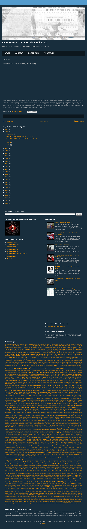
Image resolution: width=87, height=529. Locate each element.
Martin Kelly (62, 439)
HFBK (57, 414)
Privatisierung (34, 457)
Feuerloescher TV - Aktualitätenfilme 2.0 (24, 42)
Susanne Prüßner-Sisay (25, 486)
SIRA (68, 478)
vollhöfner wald (41, 498)
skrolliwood (34, 480)
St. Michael (44, 481)
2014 (7, 174)
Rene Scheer (58, 465)
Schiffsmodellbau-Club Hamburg (58, 472)
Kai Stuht (74, 422)
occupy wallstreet (31, 449)
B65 (17, 357)
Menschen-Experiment (65, 440)
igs (30, 417)
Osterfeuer (60, 450)
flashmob (7, 392)
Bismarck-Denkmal (31, 360)
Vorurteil (68, 498)
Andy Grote (44, 351)
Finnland (64, 390)
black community (48, 360)
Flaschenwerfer (78, 390)
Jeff (39, 420)
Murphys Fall (78, 444)
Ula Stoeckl (64, 493)
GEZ (55, 400)
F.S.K (17, 383)
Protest (12, 460)
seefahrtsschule (48, 476)
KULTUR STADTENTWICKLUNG (27, 429)
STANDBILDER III (12, 249)
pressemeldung (18, 457)
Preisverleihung (64, 456)
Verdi (6, 496)
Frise (17, 395)
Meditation (29, 440)
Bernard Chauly (78, 359)
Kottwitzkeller (27, 427)
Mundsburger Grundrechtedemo (66, 444)
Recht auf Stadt (47, 463)
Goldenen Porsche (77, 401)
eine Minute (66, 379)
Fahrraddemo (61, 383)
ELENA (32, 380)
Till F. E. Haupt (19, 491)
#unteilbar (36, 344)
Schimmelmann (27, 473)
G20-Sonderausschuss (28, 398)
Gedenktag (79, 398)
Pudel (54, 460)
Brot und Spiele (67, 362)
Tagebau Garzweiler (21, 488)
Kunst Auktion (66, 429)
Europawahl (75, 382)
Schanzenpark (9, 472)
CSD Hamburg (65, 368)
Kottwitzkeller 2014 (47, 427)
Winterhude (8, 501)
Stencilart (34, 483)
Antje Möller (37, 352)
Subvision (75, 485)
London (23, 436)
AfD (46, 347)
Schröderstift (24, 475)
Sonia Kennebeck (70, 480)
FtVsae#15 (73, 395)
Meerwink (39, 440)
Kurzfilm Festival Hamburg (42, 431)
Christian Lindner (63, 365)
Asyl (48, 355)
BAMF (61, 357)
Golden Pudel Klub (67, 401)
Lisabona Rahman (65, 434)
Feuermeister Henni (56, 389)
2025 (7, 132)
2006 (7, 195)
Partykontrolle (9, 452)
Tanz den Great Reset (72, 488)
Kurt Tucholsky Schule (28, 431)
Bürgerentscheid (66, 363)
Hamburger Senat (48, 409)
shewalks (79, 476)
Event (80, 382)
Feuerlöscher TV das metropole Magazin (40, 389)
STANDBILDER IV (12, 251)
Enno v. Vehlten (69, 380)
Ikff (36, 417)
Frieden (80, 393)
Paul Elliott (15, 452)
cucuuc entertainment (10, 370)
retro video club (9, 467)
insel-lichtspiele (70, 417)
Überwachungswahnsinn (45, 493)
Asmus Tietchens (42, 355)
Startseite (44, 122)
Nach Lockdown (37, 445)
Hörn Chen (73, 415)
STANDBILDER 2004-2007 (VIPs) (17, 254)
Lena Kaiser (74, 432)
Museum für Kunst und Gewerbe (13, 445)
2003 (7, 203)
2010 (7, 185)
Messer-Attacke (9, 442)
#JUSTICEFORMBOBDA (22, 344)
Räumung (40, 463)
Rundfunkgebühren (47, 468)
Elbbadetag (71, 379)
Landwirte (26, 432)
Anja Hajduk (50, 351)
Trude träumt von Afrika (59, 491)
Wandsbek (20, 499)
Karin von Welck (20, 423)
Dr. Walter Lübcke (70, 377)
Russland (55, 468)
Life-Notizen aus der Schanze (30, 434)
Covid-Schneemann (48, 368)
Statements (21, 483)
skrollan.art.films (27, 480)
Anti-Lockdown (18, 352)
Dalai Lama (44, 370)
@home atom (8, 344)
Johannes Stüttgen (61, 420)
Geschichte (50, 400)
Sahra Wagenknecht (17, 470)
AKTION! (9, 258)
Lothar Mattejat (35, 436)
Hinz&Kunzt (79, 414)
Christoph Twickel (69, 367)
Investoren (31, 418)
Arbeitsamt (45, 352)
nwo (81, 447)
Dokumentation (25, 377)
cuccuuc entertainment (76, 368)
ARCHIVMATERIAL (59, 352)
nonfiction (60, 447)
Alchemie (31, 349)
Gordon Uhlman (20, 403)
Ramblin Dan (63, 462)
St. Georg (37, 481)
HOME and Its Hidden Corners (55, 415)
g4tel (38, 398)
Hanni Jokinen (18, 410)
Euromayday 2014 (62, 382)
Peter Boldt (57, 452)
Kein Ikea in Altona (50, 423)
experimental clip (10, 383)
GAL (50, 398)
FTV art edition (37, 395)
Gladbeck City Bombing (23, 401)
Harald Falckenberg (69, 410)
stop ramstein (61, 483)
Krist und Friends (73, 427)
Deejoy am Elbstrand (14, 372)
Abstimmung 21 (37, 347)
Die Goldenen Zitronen (43, 374)
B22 (14, 357)
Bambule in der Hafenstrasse (51, 357)
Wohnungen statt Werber (71, 501)
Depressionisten (9, 374)
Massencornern (15, 440)
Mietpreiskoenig (16, 444)
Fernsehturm (23, 385)
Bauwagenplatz (25, 359)
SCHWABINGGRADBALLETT (65, 475)
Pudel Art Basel (60, 460)
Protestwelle (42, 460)
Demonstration (37, 372)
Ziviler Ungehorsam (76, 503)
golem (9, 403)
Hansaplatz (52, 410)
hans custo (31, 410)
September (10, 134)
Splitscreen (23, 481)
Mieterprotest (8, 444)
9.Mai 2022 (17, 347)
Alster (49, 349)
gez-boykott (59, 400)
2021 (7, 156)
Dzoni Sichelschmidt (32, 379)
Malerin (56, 437)
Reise (30, 465)
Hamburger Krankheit (38, 409)
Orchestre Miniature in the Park (49, 450)
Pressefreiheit (78, 456)
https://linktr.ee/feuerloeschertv (56, 326)
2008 (7, 190)
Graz (33, 403)
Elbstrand (19, 380)
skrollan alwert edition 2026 (16, 480)
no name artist (41, 447)
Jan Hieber (11, 420)
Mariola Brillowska (12, 439)
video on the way (48, 496)
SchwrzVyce (33, 476)
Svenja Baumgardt (50, 486)
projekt (57, 457)
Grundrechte (50, 403)
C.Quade (74, 363)
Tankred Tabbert (42, 488)
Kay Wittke (41, 423)
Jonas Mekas (70, 420)
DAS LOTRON (70, 370)
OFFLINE (38, 449)
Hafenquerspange (53, 405)
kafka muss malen (67, 422)
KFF (81, 423)
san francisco (26, 470)
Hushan (24, 417)
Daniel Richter (51, 370)
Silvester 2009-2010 (31, 478)
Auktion (62, 355)
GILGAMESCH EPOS (72, 400)
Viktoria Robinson (66, 496)
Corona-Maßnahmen (22, 369)
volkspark (35, 498)
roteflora (29, 468)
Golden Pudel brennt (46, 401)
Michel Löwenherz (49, 442)
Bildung (24, 360)
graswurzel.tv (28, 403)
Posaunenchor (55, 456)
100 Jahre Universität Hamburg (71, 344)
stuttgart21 (69, 485)
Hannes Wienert (9, 410)
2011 (7, 182)
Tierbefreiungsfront (9, 491)
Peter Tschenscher (15, 454)
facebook (55, 383)
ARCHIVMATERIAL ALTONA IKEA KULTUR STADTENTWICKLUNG (25, 354)
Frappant (71, 392)
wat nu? (41, 499)
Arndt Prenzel (53, 354)
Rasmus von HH (14, 463)
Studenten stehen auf (31, 485)
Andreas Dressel (36, 351)
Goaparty (39, 401)
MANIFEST (19, 53)
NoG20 (48, 447)
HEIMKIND (75, 412)
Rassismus (21, 463)
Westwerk (59, 499)
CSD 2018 (58, 368)
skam (71, 478)
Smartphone (49, 480)
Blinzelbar (66, 360)
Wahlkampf (8, 499)
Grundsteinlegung (58, 403)
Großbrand (43, 403)
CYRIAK (18, 370)
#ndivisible (31, 344)
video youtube (58, 496)
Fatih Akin (67, 383)
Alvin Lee (16, 351)
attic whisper (56, 355)
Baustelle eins (16, 359)
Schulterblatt (55, 475)
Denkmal (80, 372)
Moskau (48, 444)
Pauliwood (21, 452)
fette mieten (37, 385)
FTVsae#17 (8, 397)
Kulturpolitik (45, 429)
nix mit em (22, 447)
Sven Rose (34, 486)
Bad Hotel (20, 357)
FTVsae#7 (65, 397)
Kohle (44, 425)
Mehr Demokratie (46, 440)
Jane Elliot (25, 420)
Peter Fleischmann (74, 452)
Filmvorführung (47, 390)
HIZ (16, 415)
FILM (80, 389)
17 (16, 345)
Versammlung (26, 496)
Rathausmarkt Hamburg (30, 463)
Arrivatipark (59, 354)
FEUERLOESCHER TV (54, 385)
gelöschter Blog (14, 400)
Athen (51, 355)
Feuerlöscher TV (25, 389)
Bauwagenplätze (33, 359)
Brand (39, 362)
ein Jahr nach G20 (47, 379)
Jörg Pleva (76, 420)
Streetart (23, 485)
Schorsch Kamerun (16, 475)
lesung (80, 432)
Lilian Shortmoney (55, 434)
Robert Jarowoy (61, 467)
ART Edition (68, 354)
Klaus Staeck (25, 425)
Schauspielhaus (36, 472)
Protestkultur (27, 460)
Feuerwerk (75, 389)
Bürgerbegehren (47, 363)
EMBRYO (56, 380)
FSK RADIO (29, 395)
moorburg (43, 444)
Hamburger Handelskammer (12, 409)
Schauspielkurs (45, 472)
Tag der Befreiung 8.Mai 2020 (69, 486)
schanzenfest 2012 (77, 470)
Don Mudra (33, 377)
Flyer (49, 392)
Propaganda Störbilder (72, 457)
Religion (44, 465)
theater (48, 490)
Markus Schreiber (30, 439)
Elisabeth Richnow (38, 380)
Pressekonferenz (9, 457)
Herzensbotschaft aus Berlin (49, 414)
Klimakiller (31, 425)
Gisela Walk (14, 401)
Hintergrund (73, 414)
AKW (16, 349)
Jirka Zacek (49, 420)
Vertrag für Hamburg (36, 496)
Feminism (17, 385)
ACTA (42, 347)
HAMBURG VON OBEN (17, 407)
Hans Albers (25, 410)
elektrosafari (26, 380)
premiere (71, 456)
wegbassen (46, 499)
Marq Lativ (38, 439)
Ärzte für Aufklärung (30, 355)
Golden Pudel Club (57, 401)
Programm (52, 457)
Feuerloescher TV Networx (12, 389)
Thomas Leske (62, 490)
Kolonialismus (69, 425)
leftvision (64, 432)
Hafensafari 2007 (62, 405)
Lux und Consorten (61, 436)
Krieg (67, 427)
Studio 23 (57, 485)
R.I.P (24, 462)
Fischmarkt (71, 390)
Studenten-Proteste (41, 485)
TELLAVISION (22, 490)
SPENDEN (15, 481)
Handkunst (76, 409)
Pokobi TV (20, 456)
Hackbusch (12, 405)
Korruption (21, 427)
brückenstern (75, 362)
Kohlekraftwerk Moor (60, 425)
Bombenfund (12, 362)
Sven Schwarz (40, 486)
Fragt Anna (54, 392)
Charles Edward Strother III (42, 365)
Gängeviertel (56, 398)
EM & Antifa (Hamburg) (62, 245)
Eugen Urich (46, 382)
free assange (55, 393)
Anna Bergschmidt (59, 351)
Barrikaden (71, 357)
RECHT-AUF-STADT (59, 464)
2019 (7, 161)
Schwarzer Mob (25, 476)
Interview (25, 418)
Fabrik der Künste (48, 383)
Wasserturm (26, 499)
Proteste (19, 460)
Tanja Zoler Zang (33, 488)
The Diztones (29, 490)
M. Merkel (75, 436)
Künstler (79, 429)
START (7, 53)
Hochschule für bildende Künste (26, 415)
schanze (60, 470)
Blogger (44, 523)
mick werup (57, 442)
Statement (14, 483)
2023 (7, 151)
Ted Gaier (15, 490)
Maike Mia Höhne (42, 437)
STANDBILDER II (12, 247)
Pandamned (71, 450)
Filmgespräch (29, 390)
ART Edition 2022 (20, 355)
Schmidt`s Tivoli (74, 473)
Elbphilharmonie (12, 380)
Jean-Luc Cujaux (32, 420)
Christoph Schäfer (59, 367)
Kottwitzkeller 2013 (37, 427)
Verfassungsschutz (12, 496)
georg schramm (30, 400)
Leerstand (58, 432)
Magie (11, 437)
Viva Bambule (18, 498)
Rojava (6, 468)
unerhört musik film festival (18, 494)
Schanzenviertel (26, 472)
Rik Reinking (19, 467)
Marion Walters (21, 439)
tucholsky (74, 491)
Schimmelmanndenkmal (50, 473)
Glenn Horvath (32, 401)
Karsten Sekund (28, 423)
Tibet (75, 490)
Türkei (78, 491)
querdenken (8, 462)
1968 (18, 345)
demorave (68, 372)
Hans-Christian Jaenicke (41, 410)
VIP (13, 498)
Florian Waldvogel (37, 392)
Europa (69, 382)
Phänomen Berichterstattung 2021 (34, 454)
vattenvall (79, 494)
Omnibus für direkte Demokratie (23, 450)
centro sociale (22, 365)
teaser (9, 490)
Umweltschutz (8, 494)
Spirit (19, 481)
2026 (7, 129)
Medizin (34, 440)
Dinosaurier (32, 375)
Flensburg (19, 392)
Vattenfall (75, 494)
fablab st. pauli (39, 383)
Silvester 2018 (40, 478)
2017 (7, 166)
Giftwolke (64, 400)
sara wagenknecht (34, 470)
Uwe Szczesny (58, 494)
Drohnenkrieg (16, 379)
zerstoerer (67, 503)
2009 (7, 187)
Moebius (38, 444)
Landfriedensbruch (9, 432)
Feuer (43, 385)
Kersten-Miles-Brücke (73, 423)
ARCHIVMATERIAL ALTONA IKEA (73, 352)
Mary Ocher (8, 440)
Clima (75, 367)
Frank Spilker (60, 392)
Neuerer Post (8, 122)
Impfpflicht (39, 417)
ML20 (34, 444)
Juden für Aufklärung (25, 422)
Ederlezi (39, 379)
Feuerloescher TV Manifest (75, 387)
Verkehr (20, 496)
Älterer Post (79, 122)
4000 (9, 347)
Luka (55, 436)
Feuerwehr (69, 389)
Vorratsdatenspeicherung (58, 498)
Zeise (37, 503)
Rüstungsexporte (62, 468)
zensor (53, 503)
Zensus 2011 (59, 503)
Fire (67, 390)
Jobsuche (54, 420)
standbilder (8, 483)
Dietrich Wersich (25, 375)
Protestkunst (35, 460)
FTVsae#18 (14, 397)
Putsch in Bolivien (77, 460)
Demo (22, 372)
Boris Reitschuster (19, 362)
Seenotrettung (56, 476)
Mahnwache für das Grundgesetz (29, 437)
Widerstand (66, 499)
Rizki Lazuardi (43, 467)
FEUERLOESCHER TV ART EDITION (43, 387)
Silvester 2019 (47, 478)
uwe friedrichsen (51, 494)
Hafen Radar (22, 405)
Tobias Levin (35, 491)
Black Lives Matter (58, 360)
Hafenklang (45, 405)
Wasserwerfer (34, 499)
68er (12, 347)
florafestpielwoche (27, 392)
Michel (42, 442)
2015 (7, 172)
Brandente (44, 362)
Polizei (36, 456)
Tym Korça (15, 493)
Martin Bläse (56, 439)
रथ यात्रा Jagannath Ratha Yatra (64, 223)
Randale (70, 462)
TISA (30, 491)
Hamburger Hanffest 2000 (25, 409)
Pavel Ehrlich (28, 452)
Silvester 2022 (55, 478)
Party (80, 450)
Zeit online (41, 503)
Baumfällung (8, 359)
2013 (7, 177)
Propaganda (63, 457)
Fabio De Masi (32, 383)
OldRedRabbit (72, 449)
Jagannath (71, 418)
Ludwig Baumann (49, 436)
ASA (36, 355)
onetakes (34, 450)
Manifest (76, 437)
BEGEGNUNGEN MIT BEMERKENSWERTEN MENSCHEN (55, 359)
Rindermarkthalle (33, 467)
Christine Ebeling (26, 367)
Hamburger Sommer (59, 409)
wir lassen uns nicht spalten (19, 501)
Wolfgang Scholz (15, 503)
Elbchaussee (78, 379)
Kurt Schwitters (16, 431)
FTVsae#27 (49, 397)
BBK (39, 359)
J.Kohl (57, 418)
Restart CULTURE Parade (75, 465)
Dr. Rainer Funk (62, 377)
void (24, 498)
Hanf (80, 409)
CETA (27, 365)
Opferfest (39, 450)
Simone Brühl (62, 478)
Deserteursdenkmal (18, 374)
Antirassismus (30, 352)
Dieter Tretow (17, 375)
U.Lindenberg (22, 493)
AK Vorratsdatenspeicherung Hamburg (67, 347)
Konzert (16, 427)
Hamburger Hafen (77, 407)
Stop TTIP (75, 483)
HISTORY (12, 415)
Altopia (11, 351)
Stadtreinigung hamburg (76, 481)
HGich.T (62, 414)
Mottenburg (54, 444)
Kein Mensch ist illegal (61, 423)
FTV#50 (44, 395)
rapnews (75, 462)
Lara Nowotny (33, 432)
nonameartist (54, 447)
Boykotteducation (33, 362)
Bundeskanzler (24, 363)
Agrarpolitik (50, 347)
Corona (12, 369)
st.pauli (49, 482)
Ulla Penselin (71, 493)
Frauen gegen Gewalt (44, 393)
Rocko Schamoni (78, 467)
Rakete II (51, 462)
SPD (80, 480)
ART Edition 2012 (77, 354)
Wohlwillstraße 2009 (60, 501)
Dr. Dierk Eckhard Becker (44, 377)
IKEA (33, 417)
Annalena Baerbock (74, 351)
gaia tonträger (45, 398)
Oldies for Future (63, 449)
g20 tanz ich (18, 398)
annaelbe (66, 351)
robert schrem (69, 467)
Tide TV (79, 490)
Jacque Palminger (64, 418)
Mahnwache (16, 437)
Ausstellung (8, 357)
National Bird (52, 445)
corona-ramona (34, 368)
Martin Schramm (78, 439)
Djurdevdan (60, 375)
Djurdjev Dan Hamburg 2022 (71, 375)
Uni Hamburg (30, 494)
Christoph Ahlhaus (48, 367)
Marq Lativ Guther (47, 439)
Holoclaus (43, 415)
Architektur (51, 352)
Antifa (24, 352)
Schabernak (54, 470)
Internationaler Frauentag (12, 418)
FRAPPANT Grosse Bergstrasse (18, 394)
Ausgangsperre (67, 355)
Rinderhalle (25, 467)
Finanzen (59, 390)
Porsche (49, 456)
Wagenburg (79, 498)
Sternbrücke (40, 483)
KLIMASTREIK (39, 425)
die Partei (65, 374)
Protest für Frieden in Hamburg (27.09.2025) (19, 136)
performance (35, 452)
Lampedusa (79, 431)
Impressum (45, 417)
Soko (57, 480)
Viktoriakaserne (75, 496)
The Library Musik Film (40, 490)
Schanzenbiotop (67, 470)
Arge (48, 354)
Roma (18, 468)
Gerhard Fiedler (43, 400)
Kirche (13, 425)
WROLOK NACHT (24, 503)
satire (48, 470)
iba (28, 417)
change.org (32, 365)
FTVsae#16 (79, 395)
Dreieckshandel (9, 379)
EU (41, 382)
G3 (35, 398)
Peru (53, 452)
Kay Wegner (36, 423)
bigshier (19, 360)
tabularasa (59, 486)
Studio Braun (63, 485)
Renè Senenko (65, 465)
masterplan (23, 440)
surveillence (8, 486)
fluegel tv (44, 392)
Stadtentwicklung (58, 482)
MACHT (80, 436)
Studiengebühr (50, 485)
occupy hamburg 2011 (20, 449)
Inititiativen (62, 417)
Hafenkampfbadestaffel (36, 405)
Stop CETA (55, 483)
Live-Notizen (78, 434)
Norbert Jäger (67, 447)
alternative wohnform (66, 349)
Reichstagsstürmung (15, 465)
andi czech (21, 351)
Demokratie (27, 372)
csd (54, 368)
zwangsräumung (13, 504)
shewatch (7, 478)
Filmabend (8, 390)
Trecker (45, 491)
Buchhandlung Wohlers (15, 363)
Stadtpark (67, 481)
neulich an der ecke (77, 445)
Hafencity (28, 405)
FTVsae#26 (43, 397)
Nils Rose (15, 447)
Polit (26, 456)
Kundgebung (52, 429)
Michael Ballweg (17, 442)
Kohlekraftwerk (51, 425)
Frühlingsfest (22, 395)
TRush (67, 491)
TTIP (70, 491)
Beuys (15, 360)
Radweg (41, 462)
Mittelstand (29, 444)
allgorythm (44, 349)
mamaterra (61, 437)
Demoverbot (74, 372)
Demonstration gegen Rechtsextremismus (54, 372)
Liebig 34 (19, 434)
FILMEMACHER (16, 390)
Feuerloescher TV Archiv (73, 385)
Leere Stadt (51, 432)
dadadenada (37, 370)
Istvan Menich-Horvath (50, 418)
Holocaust (37, 415)
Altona (74, 349)
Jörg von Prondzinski (14, 422)
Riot (38, 467)
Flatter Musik (13, 392)
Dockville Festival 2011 (15, 377)
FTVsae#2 (19, 397)
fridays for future (72, 393)
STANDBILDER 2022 (13, 244)
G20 (13, 398)
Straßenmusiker (16, 485)
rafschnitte (46, 462)
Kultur (16, 429)
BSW (80, 362)
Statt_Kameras (28, 483)
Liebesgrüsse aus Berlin (11, 434)
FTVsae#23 (31, 397)
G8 (41, 398)
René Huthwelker (50, 465)
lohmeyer (19, 436)
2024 (7, 148)
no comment (34, 447)
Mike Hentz (23, 444)
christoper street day (37, 367)
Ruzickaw (69, 468)
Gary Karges (73, 398)
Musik (30, 445)
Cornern (7, 368)
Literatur (72, 434)
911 (21, 347)
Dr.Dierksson (78, 377)
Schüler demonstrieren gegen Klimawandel (39, 475)
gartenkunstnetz (65, 398)
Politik (30, 456)
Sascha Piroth (43, 470)
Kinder (6, 425)
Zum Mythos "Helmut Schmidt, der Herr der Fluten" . (21, 139)
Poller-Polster (42, 456)
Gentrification (22, 400)
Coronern (40, 368)
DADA (32, 370)
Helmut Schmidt (13, 414)
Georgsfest (37, 400)
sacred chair (8, 470)
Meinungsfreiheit (56, 440)
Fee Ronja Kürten (74, 383)
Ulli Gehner (78, 493)
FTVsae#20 (25, 397)
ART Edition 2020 (10, 355)
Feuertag (63, 389)
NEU (70, 445)
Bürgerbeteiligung (57, 363)
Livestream (7, 436)
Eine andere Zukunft (57, 379)
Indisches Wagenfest (54, 417)
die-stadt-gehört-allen (74, 374)
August (9, 142)
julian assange (42, 422)
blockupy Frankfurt (73, 360)
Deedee (7, 372)
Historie (7, 415)
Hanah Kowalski (68, 409)
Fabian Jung (25, 383)
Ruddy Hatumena (38, 468)
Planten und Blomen (67, 454)
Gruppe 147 (65, 403)
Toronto (40, 491)
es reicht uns (29, 382)
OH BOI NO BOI (46, 449)
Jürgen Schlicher (58, 422)
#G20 (14, 344)
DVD (25, 379)
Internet (21, 418)
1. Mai (61, 344)
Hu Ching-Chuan (18, 417)
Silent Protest (22, 478)
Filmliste (35, 390)
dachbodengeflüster (25, 370)
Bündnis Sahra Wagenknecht (36, 363)
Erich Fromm (76, 380)
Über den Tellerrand (32, 493)
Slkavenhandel (41, 480)
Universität (37, 494)
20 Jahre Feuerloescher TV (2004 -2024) (31, 345)
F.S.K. (20, 383)
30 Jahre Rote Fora (74, 345)
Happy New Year (59, 410)
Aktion (80, 347)
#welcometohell (54, 344)
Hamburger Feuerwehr (65, 407)
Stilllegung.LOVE (47, 483)
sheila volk (74, 476)
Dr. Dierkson (54, 377)
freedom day (63, 393)
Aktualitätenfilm (9, 349)
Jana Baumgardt (18, 420)
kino (10, 425)
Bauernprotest (78, 357)
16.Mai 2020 (12, 345)
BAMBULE (27, 357)
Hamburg (71, 405)
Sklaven (74, 478)
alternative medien (55, 349)
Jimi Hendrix (43, 420)
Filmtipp (40, 390)
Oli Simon (79, 449)
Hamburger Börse (54, 407)
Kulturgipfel (38, 429)
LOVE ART (42, 436)
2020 (7, 158)
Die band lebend (33, 374)
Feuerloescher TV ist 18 (61, 387)
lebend (45, 432)
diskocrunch (53, 375)
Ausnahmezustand (77, 355)
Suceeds (80, 485)
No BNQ (27, 447)
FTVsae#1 (48, 395)
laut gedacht (40, 432)
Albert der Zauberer (23, 349)
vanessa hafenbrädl (67, 494)
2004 (7, 200)
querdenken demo (18, 462)
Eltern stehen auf (47, 380)
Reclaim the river (71, 463)
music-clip (24, 445)
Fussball (71, 397)
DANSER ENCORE (60, 370)
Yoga (30, 503)
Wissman (52, 501)
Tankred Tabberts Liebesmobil (53, 488)
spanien (77, 480)
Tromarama (50, 491)
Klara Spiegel (18, 425)
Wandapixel (14, 499)
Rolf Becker (12, 468)
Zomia (6, 504)
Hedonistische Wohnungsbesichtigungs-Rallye (52, 412)
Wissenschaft (46, 501)
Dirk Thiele (47, 375)
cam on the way (13, 365)
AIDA (54, 347)
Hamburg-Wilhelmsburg (32, 407)
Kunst (59, 429)
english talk (62, 380)
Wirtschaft (40, 501)
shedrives (68, 476)
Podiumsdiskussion (10, 456)
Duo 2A (22, 379)
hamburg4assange (45, 407)
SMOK (54, 480)
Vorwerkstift (73, 498)
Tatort (6, 490)
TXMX (10, 493)
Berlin (72, 359)
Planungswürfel (78, 454)
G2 (11, 398)
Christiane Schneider (16, 367)
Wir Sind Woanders (32, 501)
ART (63, 354)
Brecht (61, 362)
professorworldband (43, 457)
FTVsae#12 (54, 395)
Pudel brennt (69, 460)
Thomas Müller (70, 490)
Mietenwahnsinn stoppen (75, 442)
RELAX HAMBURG (36, 465)
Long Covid (28, 436)
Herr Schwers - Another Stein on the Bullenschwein (29, 414)
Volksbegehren (28, 498)
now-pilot (74, 447)
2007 (7, 192)
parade (77, 450)
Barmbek (66, 357)
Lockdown (13, 436)
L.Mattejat (72, 431)
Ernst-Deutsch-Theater (20, 382)
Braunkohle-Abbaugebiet (53, 362)
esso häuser (37, 382)
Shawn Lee (62, 476)
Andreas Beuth (28, 351)
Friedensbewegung (10, 395)
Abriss (24, 347)
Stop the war (68, 483)
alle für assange (38, 349)
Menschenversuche (76, 440)
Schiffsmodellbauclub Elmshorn (74, 472)
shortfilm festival (15, 478)
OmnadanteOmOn (9, 450)
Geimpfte (7, 400)
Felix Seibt (11, 385)
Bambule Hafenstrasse (37, 357)
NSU (78, 447)
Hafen (17, 405)
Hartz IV (15, 412)
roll (16, 468)
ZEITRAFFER (48, 503)
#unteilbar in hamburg (45, 344)
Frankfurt (66, 392)
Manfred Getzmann (69, 437)
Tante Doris (64, 488)
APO (42, 352)
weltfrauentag (52, 499)
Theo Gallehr (53, 490)
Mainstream (50, 437)
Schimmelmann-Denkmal (38, 473)
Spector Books (8, 481)
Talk (27, 488)
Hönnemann (67, 415)
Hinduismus (67, 414)
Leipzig (68, 432)
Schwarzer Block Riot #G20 (13, 476)
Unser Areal (43, 494)
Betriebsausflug (9, 360)
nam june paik (44, 445)
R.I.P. (28, 462)
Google (13, 403)
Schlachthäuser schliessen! (63, 473)
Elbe (6, 380)
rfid (15, 467)
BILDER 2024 (33, 53)
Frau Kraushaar (34, 393)
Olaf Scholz (55, 449)
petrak (22, 454)
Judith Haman (34, 422)
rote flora (23, 468)
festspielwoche (30, 385)
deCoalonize (79, 370)
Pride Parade (26, 457)
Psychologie (49, 460)
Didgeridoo (25, 374)
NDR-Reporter (65, 445)
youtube (33, 503)
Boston (26, 362)
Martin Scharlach (69, 439)
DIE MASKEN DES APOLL (56, 374)
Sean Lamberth (40, 476)
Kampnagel (12, 423)
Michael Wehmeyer (35, 442)
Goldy (6, 403)
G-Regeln (7, 398)
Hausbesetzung (36, 412)
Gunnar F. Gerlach (73, 403)
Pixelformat (46, 454)
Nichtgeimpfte (9, 447)
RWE (73, 468)
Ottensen (65, 450)
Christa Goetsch (53, 365)
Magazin (7, 437)
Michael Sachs (26, 442)
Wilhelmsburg (78, 499)
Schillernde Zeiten (10, 473)
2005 (7, 198)
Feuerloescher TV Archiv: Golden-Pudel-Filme (18, 387)
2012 (7, 179)
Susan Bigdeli (14, 486)
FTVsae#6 (59, 397)
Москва (19, 504)
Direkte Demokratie (40, 375)
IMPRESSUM (49, 53)
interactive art (78, 417)
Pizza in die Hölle (55, 454)
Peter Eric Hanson (64, 452)
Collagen (80, 367)
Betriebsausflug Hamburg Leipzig (65, 289)
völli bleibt (48, 498)
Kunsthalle (73, 429)
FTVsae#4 (54, 397)
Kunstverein (8, 431)
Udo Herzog (57, 493)
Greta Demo (38, 403)
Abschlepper (29, 347)
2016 (7, 169)
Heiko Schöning (68, 412)
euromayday (53, 382)
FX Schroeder (77, 397)
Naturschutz (58, 445)
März (8, 145)
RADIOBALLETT (34, 462)
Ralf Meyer (57, 462)
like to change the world (44, 434)
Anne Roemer (11, 352)
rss (33, 468)
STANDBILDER (11, 256)
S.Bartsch (77, 468)
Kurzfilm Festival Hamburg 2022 (59, 431)
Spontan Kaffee (30, 481)
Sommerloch (62, 480)
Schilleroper (19, 473)
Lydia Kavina (69, 436)
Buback (7, 363)
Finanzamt (54, 390)
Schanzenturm (17, 472)
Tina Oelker (26, 491)
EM (53, 380)
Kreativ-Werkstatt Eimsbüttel (59, 427)
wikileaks (72, 499)
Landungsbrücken (19, 432)
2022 (7, 153)
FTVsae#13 (61, 395)
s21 (81, 468)
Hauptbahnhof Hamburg (24, 412)
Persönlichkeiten (45, 452)
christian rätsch (71, 365)
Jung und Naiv (50, 422)
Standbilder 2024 (12, 242)
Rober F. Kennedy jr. (52, 467)
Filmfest (24, 390)
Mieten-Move (64, 442)
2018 (7, 164)
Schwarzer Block (77, 475)
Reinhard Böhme (24, 465)
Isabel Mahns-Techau (39, 418)
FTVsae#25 (37, 397)
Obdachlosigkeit (9, 449)
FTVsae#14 (67, 395)
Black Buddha (39, 360)
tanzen (80, 488)
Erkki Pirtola (11, 382)
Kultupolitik (11, 429)
